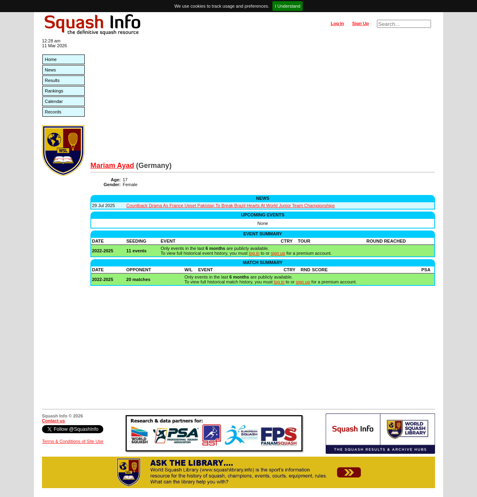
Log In (337, 23)
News (50, 69)
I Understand (287, 6)
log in (254, 253)
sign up (278, 253)
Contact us (53, 420)
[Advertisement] (262, 100)
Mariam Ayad (112, 165)
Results (52, 80)
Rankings (54, 90)
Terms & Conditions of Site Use (72, 441)
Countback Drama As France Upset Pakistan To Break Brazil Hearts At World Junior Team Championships (230, 205)
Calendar (54, 101)
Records (53, 111)
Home (50, 59)
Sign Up (360, 23)
